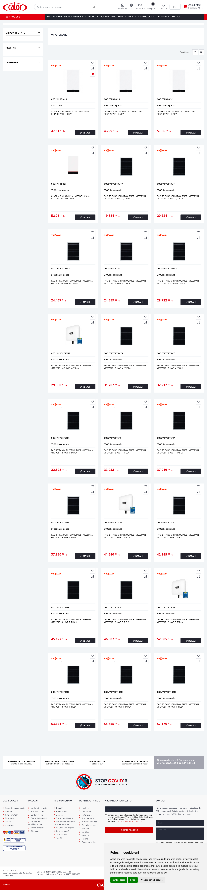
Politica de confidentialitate (35, 823)
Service (58, 815)
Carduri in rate (35, 815)
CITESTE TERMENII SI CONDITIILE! (130, 821)
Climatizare (85, 811)
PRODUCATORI (54, 16)
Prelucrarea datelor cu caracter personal (65, 823)
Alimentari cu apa (88, 821)
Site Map (33, 831)
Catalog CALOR (11, 815)
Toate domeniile (87, 842)
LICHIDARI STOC (108, 16)
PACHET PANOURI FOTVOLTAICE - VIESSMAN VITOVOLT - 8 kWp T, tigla (125, 620)
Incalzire (84, 808)
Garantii (58, 808)
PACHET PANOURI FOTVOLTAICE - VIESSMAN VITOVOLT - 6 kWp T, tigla (72, 536)
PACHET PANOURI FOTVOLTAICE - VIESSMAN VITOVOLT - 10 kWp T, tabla (125, 705)
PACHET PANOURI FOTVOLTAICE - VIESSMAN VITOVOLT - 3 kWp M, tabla (125, 197)
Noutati (7, 811)
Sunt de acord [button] (119, 880)
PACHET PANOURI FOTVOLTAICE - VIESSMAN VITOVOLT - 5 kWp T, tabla (72, 451)
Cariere (7, 821)
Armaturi (84, 828)
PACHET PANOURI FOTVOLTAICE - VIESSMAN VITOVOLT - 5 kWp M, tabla (125, 366)
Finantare (8, 818)
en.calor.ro (8, 825)
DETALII (85, 132)
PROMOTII (93, 16)
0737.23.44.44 (168, 762)
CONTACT (175, 16)
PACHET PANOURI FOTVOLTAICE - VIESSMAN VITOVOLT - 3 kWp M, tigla (178, 197)
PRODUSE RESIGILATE (75, 16)
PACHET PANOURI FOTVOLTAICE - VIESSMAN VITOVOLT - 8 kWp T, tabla (72, 620)
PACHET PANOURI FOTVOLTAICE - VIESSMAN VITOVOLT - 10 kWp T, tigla (178, 705)
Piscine (83, 838)
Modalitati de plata (37, 808)
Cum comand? (61, 831)
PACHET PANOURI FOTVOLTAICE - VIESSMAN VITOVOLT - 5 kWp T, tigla (125, 451)
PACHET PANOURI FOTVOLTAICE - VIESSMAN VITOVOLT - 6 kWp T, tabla (178, 451)
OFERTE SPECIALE (127, 16)
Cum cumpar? (61, 834)
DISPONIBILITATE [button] (15, 32)
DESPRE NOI (163, 16)
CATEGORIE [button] (12, 62)
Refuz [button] (132, 880)
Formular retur (35, 827)
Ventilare (84, 832)
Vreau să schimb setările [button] (151, 880)
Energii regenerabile (89, 825)
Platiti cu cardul (36, 811)
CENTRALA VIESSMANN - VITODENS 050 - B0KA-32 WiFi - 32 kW (176, 112)
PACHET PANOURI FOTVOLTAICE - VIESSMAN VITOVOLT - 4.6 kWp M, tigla (72, 366)
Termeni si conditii (37, 818)
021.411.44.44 (187, 762)
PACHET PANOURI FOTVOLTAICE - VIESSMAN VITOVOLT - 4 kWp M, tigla (125, 282)
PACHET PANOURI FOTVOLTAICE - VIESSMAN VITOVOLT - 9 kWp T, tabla (178, 620)
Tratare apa (85, 815)
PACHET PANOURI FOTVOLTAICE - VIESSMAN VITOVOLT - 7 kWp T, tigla (178, 536)
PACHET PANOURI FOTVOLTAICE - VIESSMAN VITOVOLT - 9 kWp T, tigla (72, 705)
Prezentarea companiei (14, 808)
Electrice (84, 835)
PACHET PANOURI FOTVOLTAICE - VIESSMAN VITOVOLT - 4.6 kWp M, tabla (178, 282)
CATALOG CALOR (146, 16)
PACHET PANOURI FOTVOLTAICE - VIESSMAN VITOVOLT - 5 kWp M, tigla (178, 366)
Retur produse (61, 811)
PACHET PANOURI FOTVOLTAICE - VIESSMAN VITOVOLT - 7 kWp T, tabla (125, 536)
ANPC (58, 838)
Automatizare (86, 818)
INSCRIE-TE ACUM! (129, 830)
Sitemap (6, 884)
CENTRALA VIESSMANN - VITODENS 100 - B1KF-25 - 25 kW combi (70, 197)
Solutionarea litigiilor (64, 827)
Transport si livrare (63, 818)
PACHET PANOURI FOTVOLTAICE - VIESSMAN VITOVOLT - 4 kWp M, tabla (72, 282)
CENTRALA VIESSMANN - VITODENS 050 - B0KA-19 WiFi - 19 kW (70, 112)
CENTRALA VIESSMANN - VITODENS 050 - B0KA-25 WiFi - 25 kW (123, 112)
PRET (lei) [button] (11, 47)
